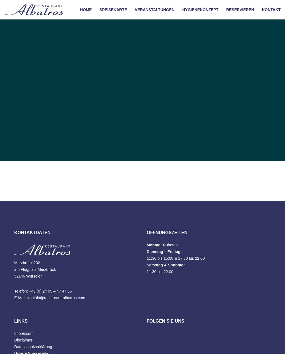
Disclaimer (23, 340)
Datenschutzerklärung (33, 347)
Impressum (23, 333)
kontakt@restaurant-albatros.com (56, 298)
